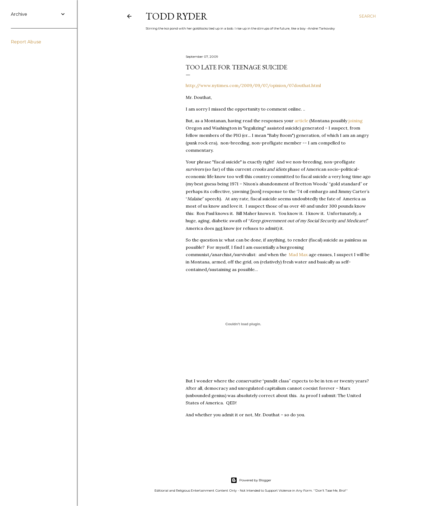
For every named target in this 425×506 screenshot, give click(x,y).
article (301, 120)
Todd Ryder (177, 16)
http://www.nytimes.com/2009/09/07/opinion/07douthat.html (253, 85)
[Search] (367, 16)
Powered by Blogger (251, 480)
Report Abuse (26, 41)
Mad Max (298, 254)
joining (355, 120)
